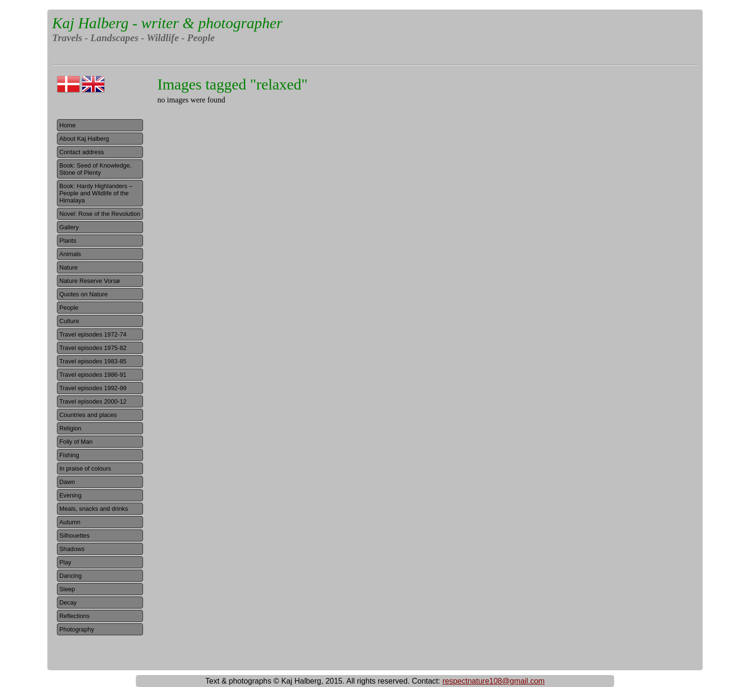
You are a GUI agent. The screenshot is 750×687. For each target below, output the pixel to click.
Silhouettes (74, 535)
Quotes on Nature (83, 294)
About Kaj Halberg (84, 138)
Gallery (69, 227)
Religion (70, 428)
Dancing (70, 575)
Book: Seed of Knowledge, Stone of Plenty (95, 169)
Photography (76, 629)
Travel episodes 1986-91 (92, 374)
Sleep (67, 589)
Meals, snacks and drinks (93, 508)
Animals (70, 254)
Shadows (72, 548)
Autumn (69, 522)
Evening (70, 495)
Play (65, 562)
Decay (68, 602)
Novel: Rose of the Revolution (99, 213)
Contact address (81, 152)
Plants (68, 240)
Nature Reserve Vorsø (89, 280)
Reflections (74, 615)
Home (67, 125)
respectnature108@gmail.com (493, 681)
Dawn (67, 481)
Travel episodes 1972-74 (92, 334)
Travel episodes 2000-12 (92, 401)
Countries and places (88, 414)
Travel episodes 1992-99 (92, 388)
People (68, 307)
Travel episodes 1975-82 (92, 347)
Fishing (69, 455)
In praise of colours (85, 468)
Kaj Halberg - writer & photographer (167, 23)
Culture (69, 321)
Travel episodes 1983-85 (92, 361)
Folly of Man (76, 441)
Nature (68, 267)
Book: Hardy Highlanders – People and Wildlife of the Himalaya (95, 193)
